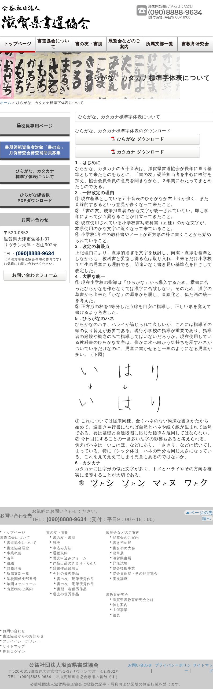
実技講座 (120, 579)
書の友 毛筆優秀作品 (75, 584)
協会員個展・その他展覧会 (135, 573)
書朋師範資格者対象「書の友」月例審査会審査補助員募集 (35, 150)
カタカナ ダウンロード (137, 151)
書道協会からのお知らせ (23, 636)
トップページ (17, 44)
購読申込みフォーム (70, 558)
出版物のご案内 (20, 589)
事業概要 (14, 553)
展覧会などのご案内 (124, 44)
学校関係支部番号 (22, 579)
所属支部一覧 (159, 44)
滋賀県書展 (122, 558)
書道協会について (53, 44)
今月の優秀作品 (66, 573)
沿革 (10, 558)
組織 (10, 563)
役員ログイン (14, 652)
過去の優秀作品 (66, 594)
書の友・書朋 (88, 44)
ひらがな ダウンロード (137, 138)
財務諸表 (14, 568)
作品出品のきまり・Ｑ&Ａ (75, 563)
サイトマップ (14, 646)
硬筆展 (118, 553)
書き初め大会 (124, 548)
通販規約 (60, 553)
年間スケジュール (22, 584)
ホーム (5, 103)
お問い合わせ (14, 631)
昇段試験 (120, 563)
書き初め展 (122, 543)
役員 (116, 615)
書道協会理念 (18, 548)
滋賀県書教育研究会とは (133, 600)
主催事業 (120, 610)
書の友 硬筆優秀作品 (75, 579)
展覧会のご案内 (126, 538)
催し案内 (120, 605)
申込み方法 (62, 548)
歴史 (56, 543)
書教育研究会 (195, 44)
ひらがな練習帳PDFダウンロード (35, 198)
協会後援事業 (124, 568)
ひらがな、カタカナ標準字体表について (35, 174)
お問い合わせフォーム (35, 275)
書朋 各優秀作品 (72, 589)
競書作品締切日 (66, 568)
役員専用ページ (35, 125)
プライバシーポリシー (21, 641)
